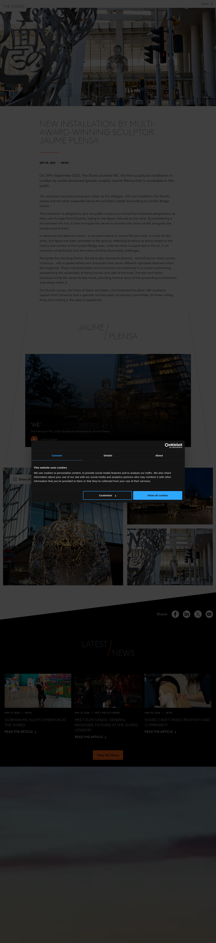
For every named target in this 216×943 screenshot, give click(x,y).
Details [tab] (108, 455)
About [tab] (159, 455)
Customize (107, 495)
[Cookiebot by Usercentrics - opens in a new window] (167, 445)
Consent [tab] (57, 455)
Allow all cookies (157, 495)
